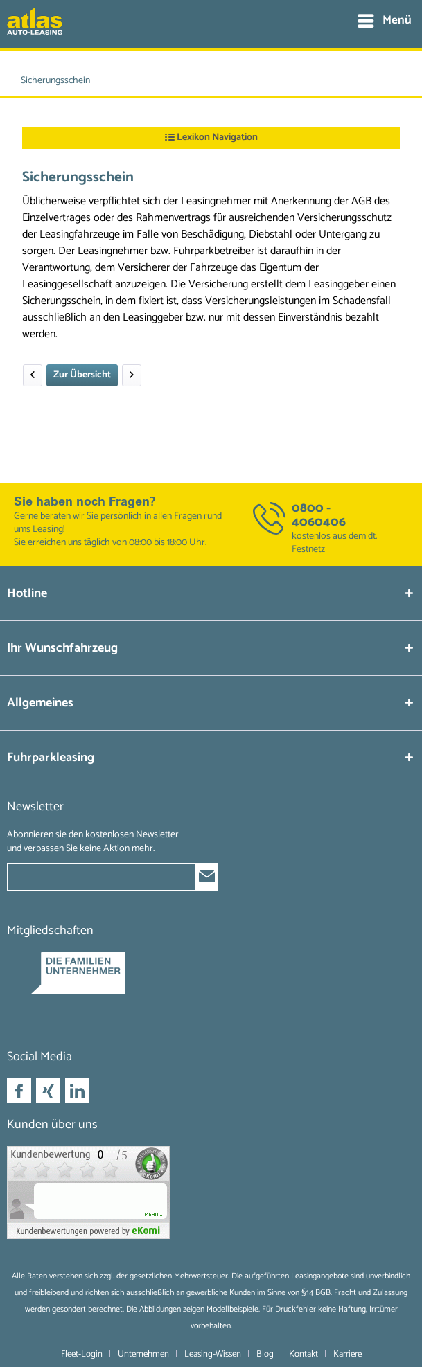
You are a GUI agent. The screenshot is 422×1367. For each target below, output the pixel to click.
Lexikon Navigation (211, 137)
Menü (385, 20)
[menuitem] (384, 21)
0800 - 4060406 (319, 515)
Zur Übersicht (82, 375)
